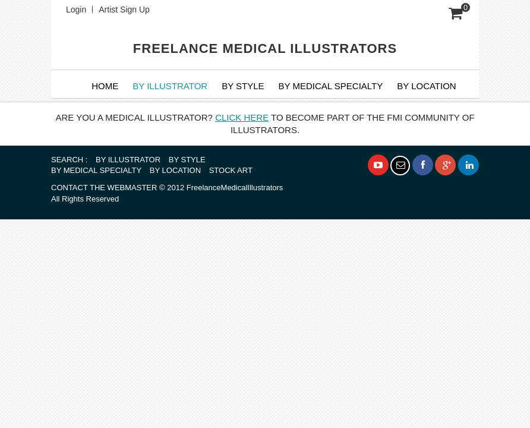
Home (105, 86)
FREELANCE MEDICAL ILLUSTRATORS (265, 48)
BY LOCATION (175, 170)
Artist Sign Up (124, 9)
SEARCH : (69, 159)
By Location (426, 86)
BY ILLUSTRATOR (169, 86)
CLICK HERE (242, 117)
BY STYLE (243, 86)
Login (76, 9)
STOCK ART (231, 170)
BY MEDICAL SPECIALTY (331, 86)
